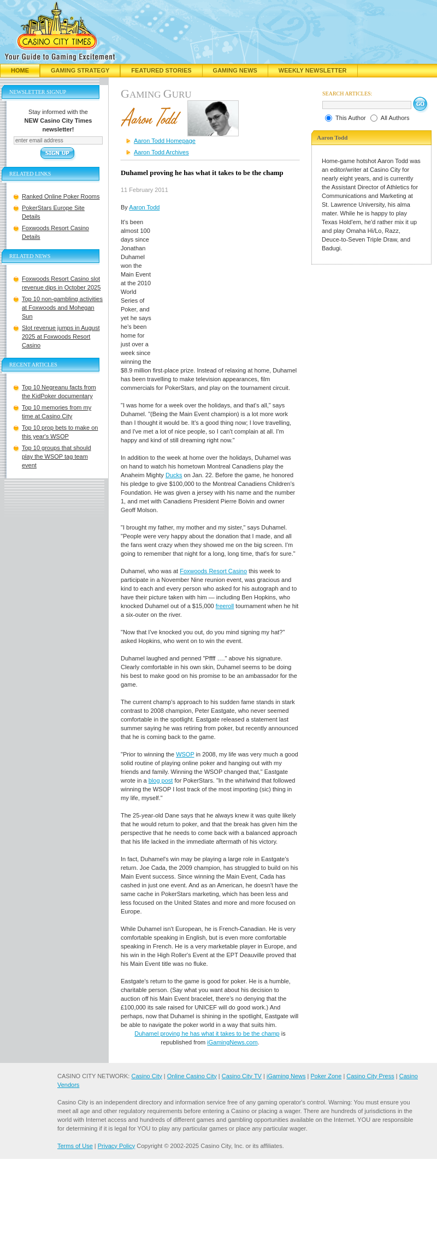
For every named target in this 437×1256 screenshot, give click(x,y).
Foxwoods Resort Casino (213, 571)
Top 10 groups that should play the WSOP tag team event (56, 456)
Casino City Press (370, 1076)
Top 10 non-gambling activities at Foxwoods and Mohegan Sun (62, 308)
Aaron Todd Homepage (165, 140)
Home (20, 70)
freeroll (225, 606)
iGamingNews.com (232, 1042)
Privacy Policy (116, 1146)
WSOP (185, 754)
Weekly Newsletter (313, 70)
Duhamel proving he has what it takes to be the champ (206, 1033)
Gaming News (235, 70)
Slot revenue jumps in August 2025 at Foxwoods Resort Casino (60, 336)
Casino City (146, 1076)
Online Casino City (192, 1076)
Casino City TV (242, 1076)
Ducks (174, 475)
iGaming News (286, 1076)
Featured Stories (161, 70)
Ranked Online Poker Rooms (60, 196)
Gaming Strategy (80, 70)
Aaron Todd (144, 207)
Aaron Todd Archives (161, 152)
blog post (161, 780)
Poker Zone (325, 1076)
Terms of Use (75, 1146)
